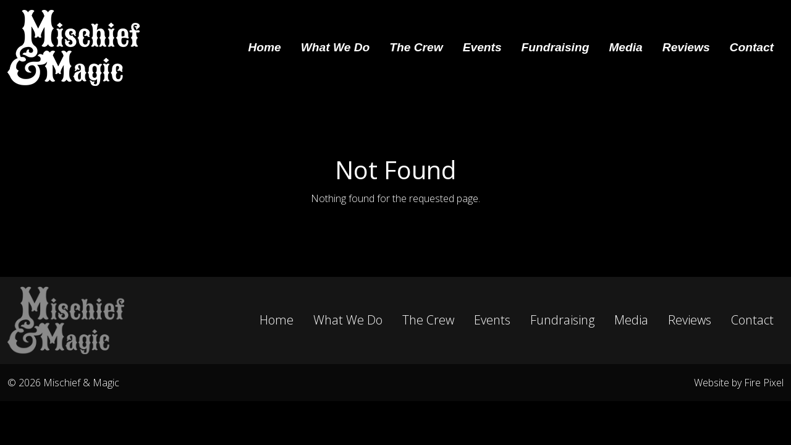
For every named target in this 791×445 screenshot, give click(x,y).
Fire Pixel (764, 382)
